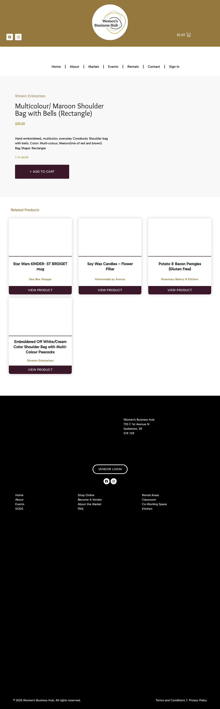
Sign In (174, 67)
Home (56, 67)
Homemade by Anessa (110, 279)
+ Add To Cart (42, 172)
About (74, 67)
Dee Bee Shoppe (40, 279)
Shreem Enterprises (30, 96)
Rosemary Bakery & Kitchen (179, 279)
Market (93, 67)
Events (113, 67)
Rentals (133, 67)
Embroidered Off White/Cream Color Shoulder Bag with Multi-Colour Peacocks (40, 346)
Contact (154, 67)
